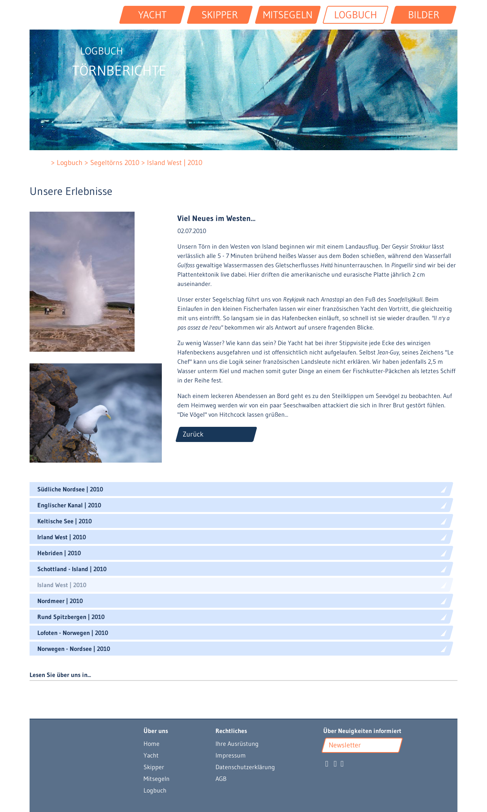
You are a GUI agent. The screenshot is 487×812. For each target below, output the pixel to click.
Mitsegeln (157, 778)
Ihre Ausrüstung (237, 743)
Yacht (151, 755)
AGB (220, 778)
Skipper (154, 767)
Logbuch (155, 790)
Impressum (230, 755)
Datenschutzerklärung (245, 767)
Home (151, 743)
